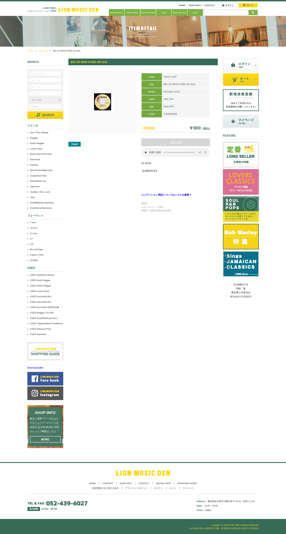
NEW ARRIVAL (116, 13)
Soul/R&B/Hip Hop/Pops (42, 202)
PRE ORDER (132, 13)
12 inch (33, 233)
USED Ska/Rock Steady (42, 275)
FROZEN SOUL (172, 91)
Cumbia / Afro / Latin (40, 192)
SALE (195, 13)
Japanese (35, 186)
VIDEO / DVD (37, 255)
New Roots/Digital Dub (41, 170)
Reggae (34, 138)
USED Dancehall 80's (40, 296)
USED (163, 13)
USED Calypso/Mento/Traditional (46, 323)
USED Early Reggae (40, 280)
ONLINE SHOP (163, 483)
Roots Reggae (37, 143)
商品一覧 (43, 51)
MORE (45, 439)
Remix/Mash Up (38, 181)
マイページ (188, 488)
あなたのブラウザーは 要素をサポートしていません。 (175, 152)
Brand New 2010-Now (41, 154)
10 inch (33, 228)
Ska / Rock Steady (39, 132)
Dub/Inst (34, 165)
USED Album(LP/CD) (40, 329)
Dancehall (35, 159)
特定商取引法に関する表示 (105, 488)
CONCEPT (107, 483)
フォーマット (148, 207)
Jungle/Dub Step (38, 175)
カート (173, 488)
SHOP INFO (195, 5)
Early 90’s (168, 106)
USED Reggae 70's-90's (42, 312)
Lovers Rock (36, 148)
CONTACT (209, 5)
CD (31, 244)
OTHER (34, 260)
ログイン (158, 488)
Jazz (32, 197)
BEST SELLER (179, 13)
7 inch (160, 207)
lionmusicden (35, 367)
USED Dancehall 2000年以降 (44, 307)
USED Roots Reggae (40, 285)
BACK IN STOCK (148, 13)
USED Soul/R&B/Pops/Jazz (43, 318)
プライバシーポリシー (136, 488)
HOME (182, 5)
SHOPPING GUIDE (187, 483)
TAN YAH (168, 99)
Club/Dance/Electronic (41, 208)
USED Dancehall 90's (160, 210)
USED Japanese (38, 334)
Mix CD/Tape (36, 249)
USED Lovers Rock (39, 291)
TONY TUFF (170, 77)
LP (31, 238)
